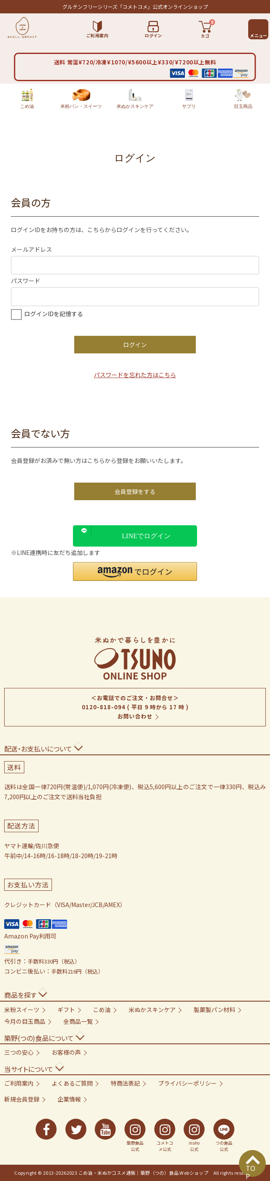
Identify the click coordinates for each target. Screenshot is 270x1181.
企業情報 (69, 1099)
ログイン (135, 344)
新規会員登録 (21, 1099)
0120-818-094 (103, 707)
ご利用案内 (19, 1083)
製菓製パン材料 (214, 1009)
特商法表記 (125, 1083)
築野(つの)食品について (39, 1038)
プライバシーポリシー (187, 1083)
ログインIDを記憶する (53, 313)
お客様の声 (66, 1052)
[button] (135, 571)
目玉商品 (243, 99)
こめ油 (27, 99)
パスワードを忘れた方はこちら (135, 375)
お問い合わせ (135, 716)
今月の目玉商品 (24, 1021)
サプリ (189, 99)
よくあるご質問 (72, 1083)
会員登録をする (135, 491)
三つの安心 (19, 1052)
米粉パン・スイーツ (81, 99)
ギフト (66, 1009)
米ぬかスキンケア (135, 99)
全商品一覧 (78, 1021)
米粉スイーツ (21, 1009)
